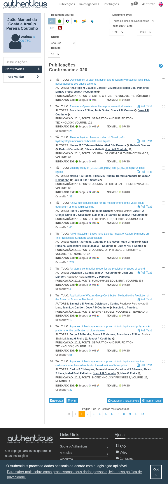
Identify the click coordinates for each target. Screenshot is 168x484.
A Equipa (66, 452)
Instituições (111, 4)
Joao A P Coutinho (85, 91)
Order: (55, 36)
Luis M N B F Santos (86, 179)
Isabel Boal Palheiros (135, 87)
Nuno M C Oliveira (76, 213)
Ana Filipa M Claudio (82, 87)
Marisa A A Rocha (80, 175)
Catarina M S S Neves (106, 240)
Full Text (144, 106)
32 (70, 386)
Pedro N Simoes (140, 144)
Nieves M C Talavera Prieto (86, 144)
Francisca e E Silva (81, 110)
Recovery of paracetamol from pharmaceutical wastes (101, 106)
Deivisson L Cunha (81, 270)
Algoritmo (66, 459)
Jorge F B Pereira (80, 331)
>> (143, 410)
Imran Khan (102, 209)
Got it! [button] (156, 472)
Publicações (66, 4)
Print (72, 396)
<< (68, 410)
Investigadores (89, 4)
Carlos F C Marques (109, 87)
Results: (56, 47)
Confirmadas (22, 69)
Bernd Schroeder (126, 175)
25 (70, 130)
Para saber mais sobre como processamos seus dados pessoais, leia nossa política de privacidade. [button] (74, 474)
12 (70, 317)
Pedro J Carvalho (69, 148)
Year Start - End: (122, 25)
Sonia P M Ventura (122, 110)
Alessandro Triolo (78, 244)
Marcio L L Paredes (97, 274)
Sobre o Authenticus (73, 446)
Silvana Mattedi (94, 148)
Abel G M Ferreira (115, 144)
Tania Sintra (102, 110)
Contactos (124, 458)
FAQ (121, 446)
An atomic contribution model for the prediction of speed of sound (107, 266)
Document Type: (122, 14)
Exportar (56, 396)
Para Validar (23, 76)
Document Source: (62, 14)
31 (70, 195)
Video (121, 452)
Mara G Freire (64, 91)
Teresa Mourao (105, 365)
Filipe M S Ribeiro (104, 175)
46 (70, 225)
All (51, 21)
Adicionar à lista (123, 396)
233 (71, 260)
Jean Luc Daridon (73, 304)
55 (70, 351)
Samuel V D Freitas (81, 301)
